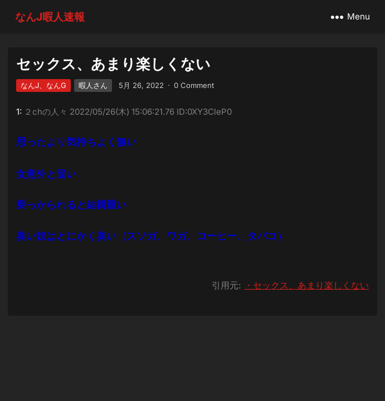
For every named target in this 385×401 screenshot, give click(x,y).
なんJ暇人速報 (50, 16)
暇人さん (93, 85)
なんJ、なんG (43, 85)
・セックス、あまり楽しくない (306, 285)
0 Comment (194, 85)
